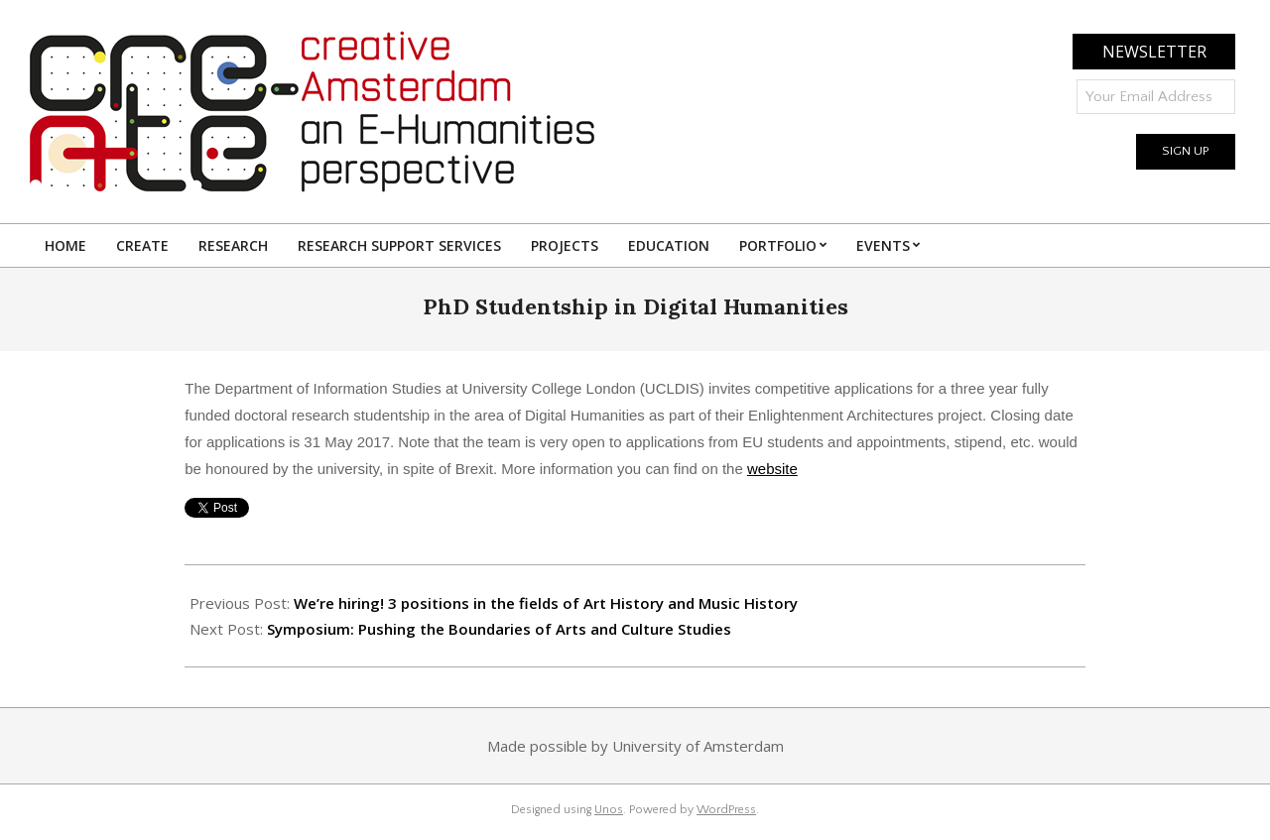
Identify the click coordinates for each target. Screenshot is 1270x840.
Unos (608, 809)
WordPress (726, 809)
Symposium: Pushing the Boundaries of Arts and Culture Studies (499, 629)
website (772, 468)
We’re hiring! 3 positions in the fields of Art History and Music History (546, 603)
